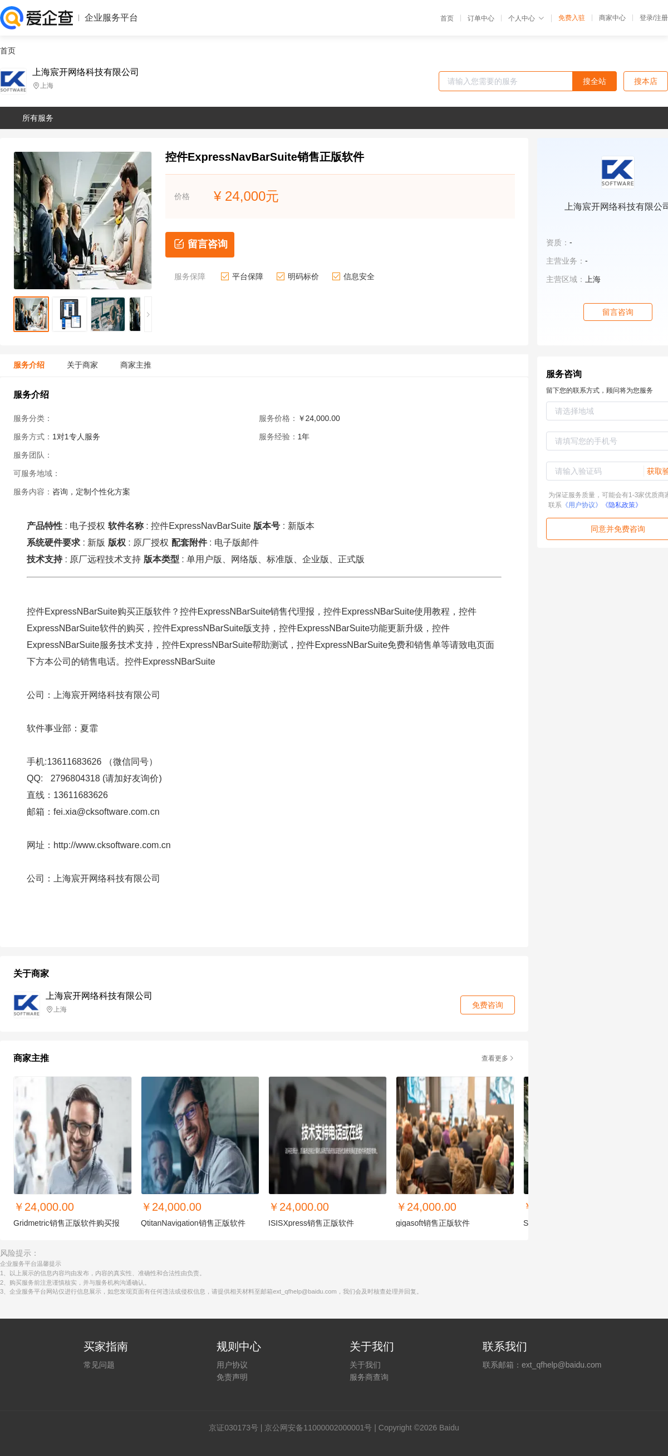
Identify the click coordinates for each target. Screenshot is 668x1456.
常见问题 (99, 1364)
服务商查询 (369, 1377)
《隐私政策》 (622, 505)
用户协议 (232, 1364)
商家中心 (612, 17)
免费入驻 (571, 17)
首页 (447, 18)
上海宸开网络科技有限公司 (85, 72)
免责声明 (232, 1377)
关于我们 (365, 1364)
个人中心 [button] (526, 18)
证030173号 (237, 1427)
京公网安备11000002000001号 (318, 1427)
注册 (661, 18)
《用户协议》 (582, 505)
